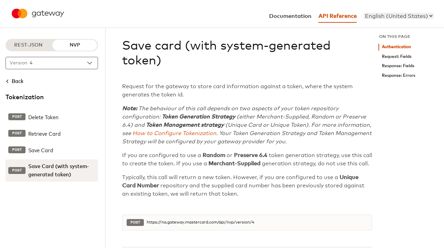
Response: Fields (398, 66)
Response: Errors (398, 75)
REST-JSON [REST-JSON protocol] (28, 45)
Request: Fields (397, 56)
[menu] (399, 16)
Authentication (396, 47)
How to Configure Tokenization (174, 133)
